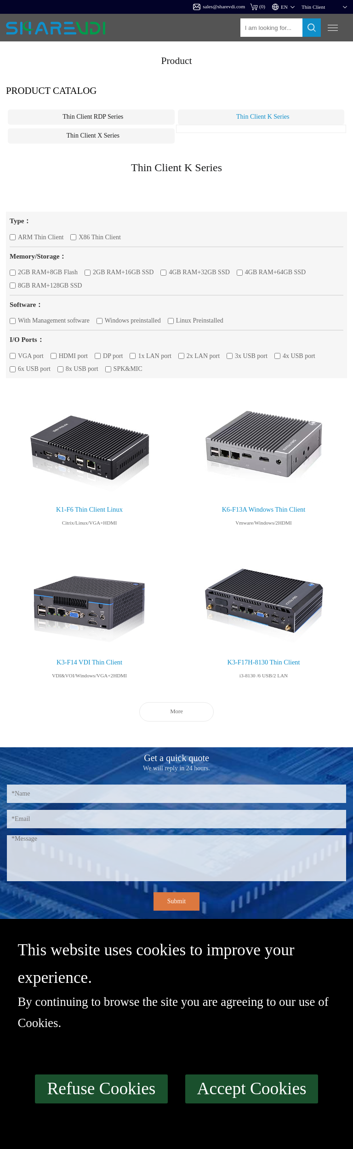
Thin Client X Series (93, 135)
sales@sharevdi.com (219, 7)
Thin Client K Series (263, 116)
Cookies (37, 1023)
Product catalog (51, 90)
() (257, 6)
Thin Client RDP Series (93, 116)
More (176, 711)
